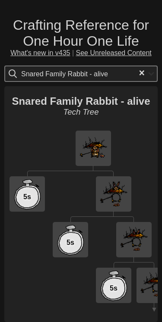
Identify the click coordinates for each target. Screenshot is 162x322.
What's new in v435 (40, 52)
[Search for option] (57, 73)
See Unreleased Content (114, 52)
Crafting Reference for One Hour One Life (81, 33)
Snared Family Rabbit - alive (81, 101)
